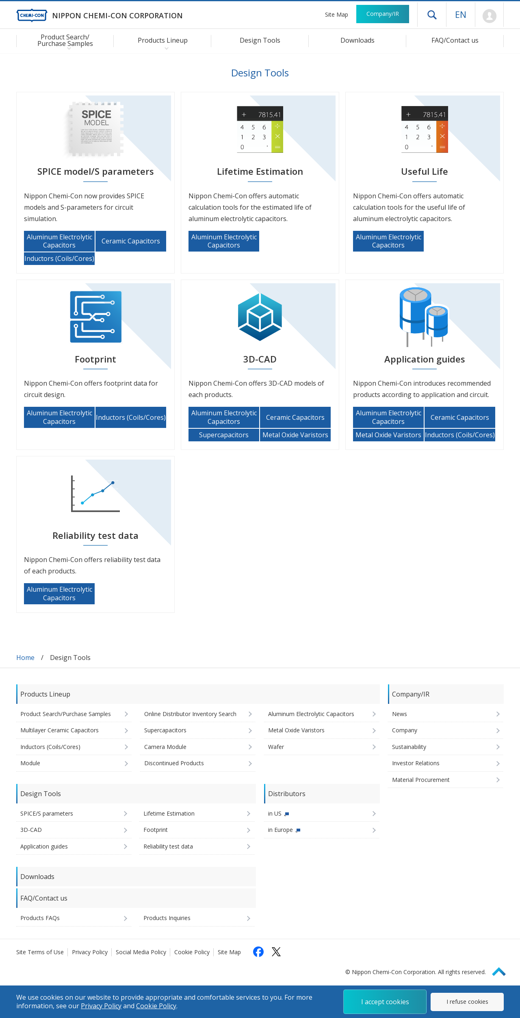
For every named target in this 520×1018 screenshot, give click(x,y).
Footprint (155, 830)
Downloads (357, 40)
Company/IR (382, 13)
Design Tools (260, 40)
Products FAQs (40, 918)
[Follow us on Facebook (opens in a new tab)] (258, 951)
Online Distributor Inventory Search (190, 714)
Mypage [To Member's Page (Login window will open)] (489, 16)
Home (25, 657)
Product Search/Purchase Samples (65, 714)
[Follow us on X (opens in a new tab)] (276, 951)
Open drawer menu (432, 14)
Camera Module (165, 747)
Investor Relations (416, 763)
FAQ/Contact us (455, 40)
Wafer (276, 747)
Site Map (336, 14)
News (399, 714)
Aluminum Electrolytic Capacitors (311, 714)
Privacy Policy (90, 952)
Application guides (44, 846)
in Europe (280, 830)
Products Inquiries (167, 918)
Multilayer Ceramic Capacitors (59, 730)
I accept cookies (385, 1001)
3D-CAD (31, 830)
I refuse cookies (467, 1001)
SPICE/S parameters (46, 813)
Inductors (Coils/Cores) (50, 747)
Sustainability (409, 747)
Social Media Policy (141, 952)
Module (30, 763)
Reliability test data (168, 846)
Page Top (502, 970)
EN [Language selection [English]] (460, 14)
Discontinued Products (174, 763)
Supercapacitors (165, 730)
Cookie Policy (192, 952)
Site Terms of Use (40, 952)
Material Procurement (421, 780)
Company (404, 730)
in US (275, 813)
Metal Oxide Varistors (296, 730)
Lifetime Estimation (169, 813)
